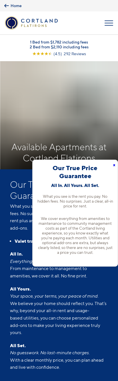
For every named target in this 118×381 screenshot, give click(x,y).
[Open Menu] (109, 23)
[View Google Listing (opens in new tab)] (59, 53)
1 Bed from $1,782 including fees (59, 42)
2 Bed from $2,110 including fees (59, 46)
